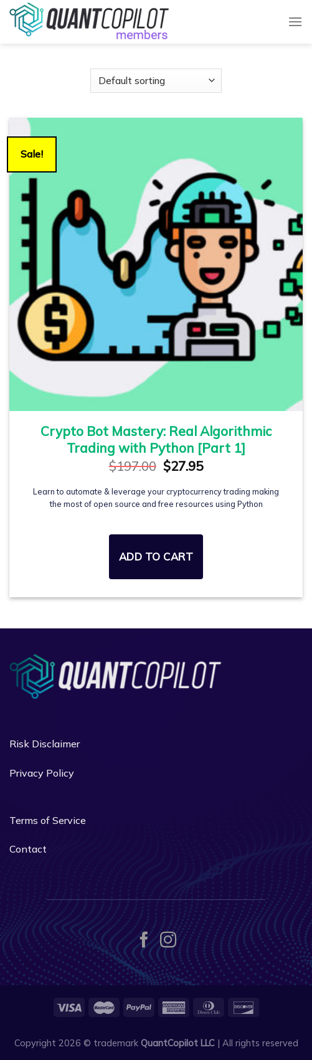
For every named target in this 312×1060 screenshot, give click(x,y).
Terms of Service (47, 820)
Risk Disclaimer (44, 743)
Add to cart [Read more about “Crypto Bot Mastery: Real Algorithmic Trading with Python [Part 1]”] (156, 556)
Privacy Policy (41, 773)
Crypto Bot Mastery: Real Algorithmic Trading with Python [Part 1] (156, 439)
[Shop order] (155, 81)
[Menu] (295, 21)
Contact (28, 849)
